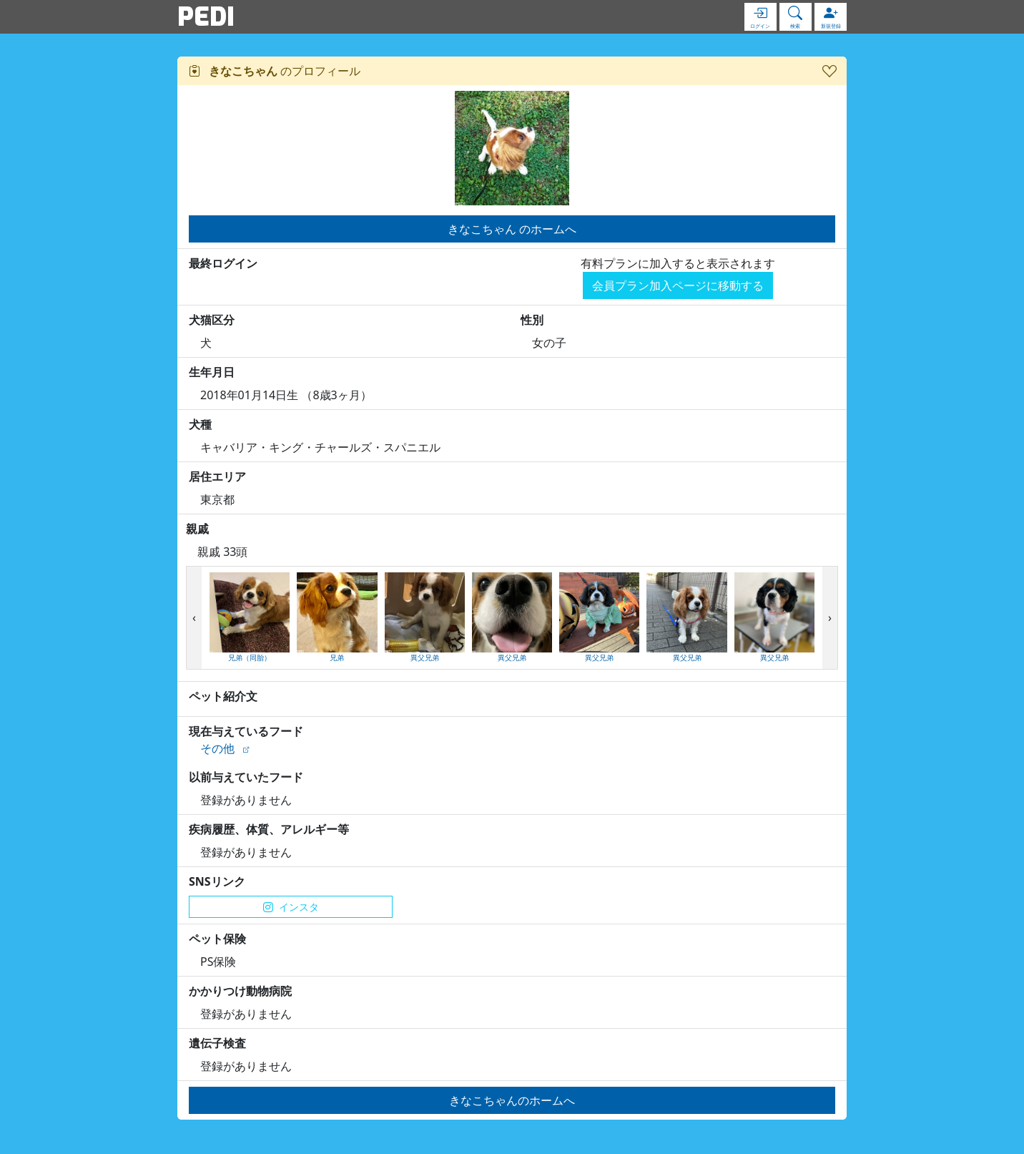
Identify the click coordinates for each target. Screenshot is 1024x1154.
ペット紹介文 (223, 696)
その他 (217, 748)
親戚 (197, 529)
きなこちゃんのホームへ (512, 1100)
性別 (532, 320)
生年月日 (212, 372)
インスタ (291, 907)
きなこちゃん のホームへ (512, 229)
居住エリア (217, 476)
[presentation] (194, 618)
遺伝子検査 (217, 1043)
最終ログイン (223, 263)
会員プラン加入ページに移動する (678, 285)
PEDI (206, 16)
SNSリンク (217, 881)
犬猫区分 (212, 320)
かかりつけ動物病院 (240, 991)
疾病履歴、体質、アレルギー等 (269, 829)
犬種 (200, 424)
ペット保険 (217, 939)
